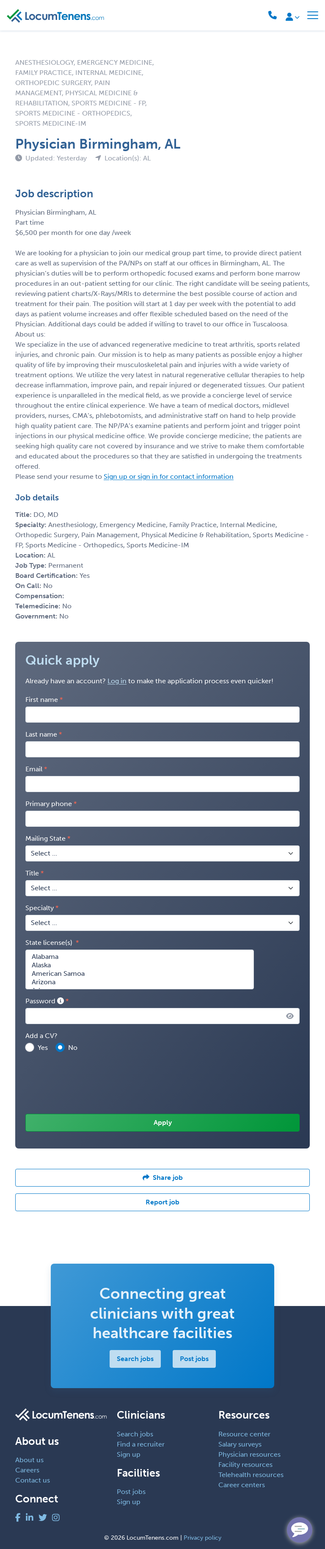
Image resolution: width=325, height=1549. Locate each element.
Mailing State (45, 838)
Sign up (128, 1454)
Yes (43, 1048)
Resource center (244, 1434)
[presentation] (89, 1083)
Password (44, 1001)
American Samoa (139, 973)
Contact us (32, 1480)
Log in (117, 681)
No (72, 1048)
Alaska (139, 965)
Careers (27, 1470)
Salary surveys (240, 1444)
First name (41, 700)
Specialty (39, 908)
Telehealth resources (251, 1475)
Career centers (241, 1485)
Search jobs (135, 1359)
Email (33, 769)
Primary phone (48, 804)
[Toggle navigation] (313, 15)
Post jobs (194, 1359)
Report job (162, 1202)
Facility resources (245, 1465)
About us (29, 1460)
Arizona (139, 982)
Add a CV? (41, 1036)
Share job (163, 1177)
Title (32, 873)
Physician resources (249, 1454)
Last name (41, 734)
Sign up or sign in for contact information (169, 476)
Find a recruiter (141, 1444)
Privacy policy (202, 1537)
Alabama (139, 957)
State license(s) (49, 943)
